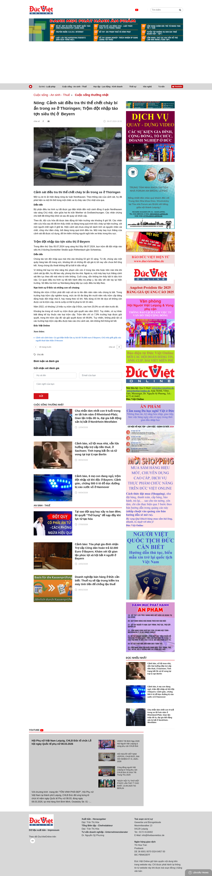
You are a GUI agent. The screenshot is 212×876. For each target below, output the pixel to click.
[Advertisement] (106, 63)
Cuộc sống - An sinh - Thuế (74, 86)
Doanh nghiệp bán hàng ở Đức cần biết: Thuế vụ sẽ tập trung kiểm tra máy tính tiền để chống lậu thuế (97, 580)
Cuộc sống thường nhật (91, 95)
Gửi (41, 396)
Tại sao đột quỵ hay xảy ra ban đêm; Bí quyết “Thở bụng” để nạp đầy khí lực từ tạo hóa (98, 515)
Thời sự (132, 86)
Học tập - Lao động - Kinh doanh (107, 86)
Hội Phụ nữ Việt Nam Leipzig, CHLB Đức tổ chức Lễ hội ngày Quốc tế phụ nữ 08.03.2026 (61, 742)
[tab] (119, 744)
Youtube (39, 730)
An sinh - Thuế (42, 505)
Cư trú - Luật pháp (47, 86)
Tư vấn (161, 86)
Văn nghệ (147, 86)
